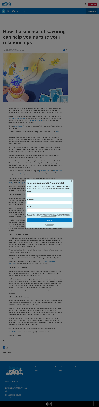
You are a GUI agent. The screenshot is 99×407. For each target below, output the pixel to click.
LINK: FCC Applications (9, 397)
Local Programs (58, 16)
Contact (36, 370)
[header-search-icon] (85, 4)
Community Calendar (74, 16)
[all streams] (91, 11)
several (16, 126)
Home (3, 16)
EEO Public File (59, 366)
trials (20, 126)
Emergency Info (45, 16)
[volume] (8, 11)
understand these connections (38, 186)
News (16, 16)
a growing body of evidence (27, 173)
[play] (3, 11)
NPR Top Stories (13, 341)
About (36, 366)
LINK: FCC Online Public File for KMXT (13, 394)
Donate (93, 4)
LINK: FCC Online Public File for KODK (13, 395)
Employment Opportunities (81, 366)
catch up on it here (23, 183)
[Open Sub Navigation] (12, 16)
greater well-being (44, 171)
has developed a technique (17, 118)
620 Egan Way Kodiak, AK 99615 (11, 381)
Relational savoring (36, 120)
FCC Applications (59, 370)
